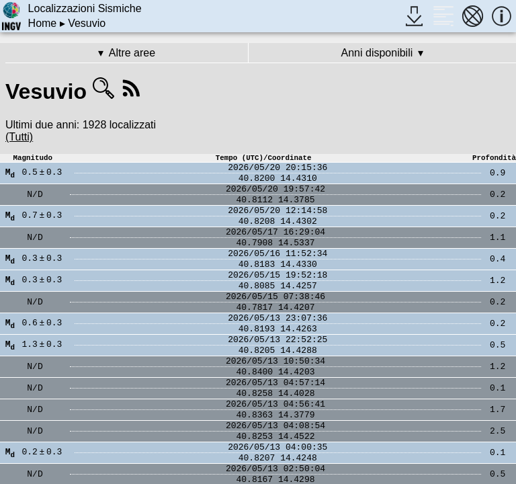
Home (42, 23)
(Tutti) (19, 137)
